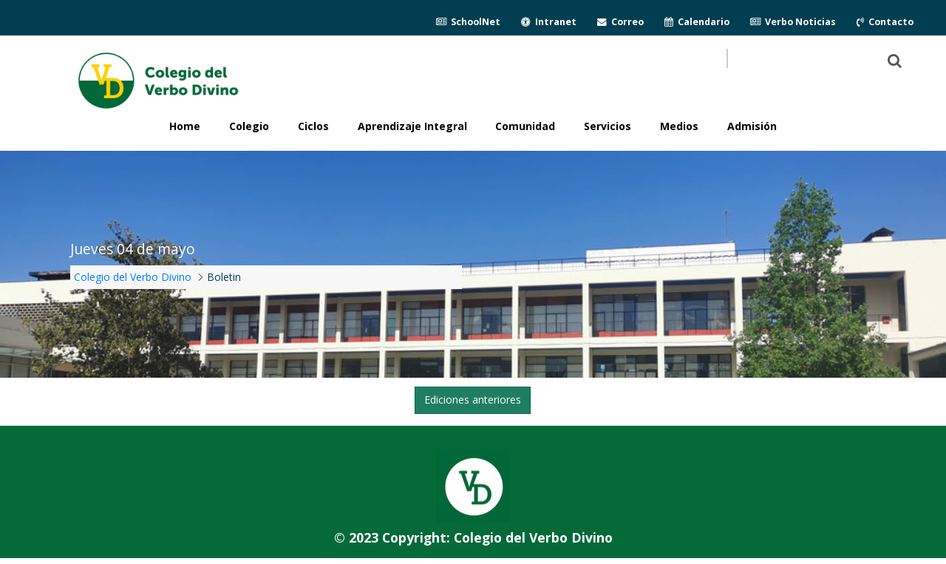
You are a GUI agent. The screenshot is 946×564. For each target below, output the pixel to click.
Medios (679, 126)
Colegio (249, 126)
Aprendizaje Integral (412, 126)
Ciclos (313, 126)
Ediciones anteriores (472, 400)
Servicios (607, 126)
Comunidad (525, 126)
